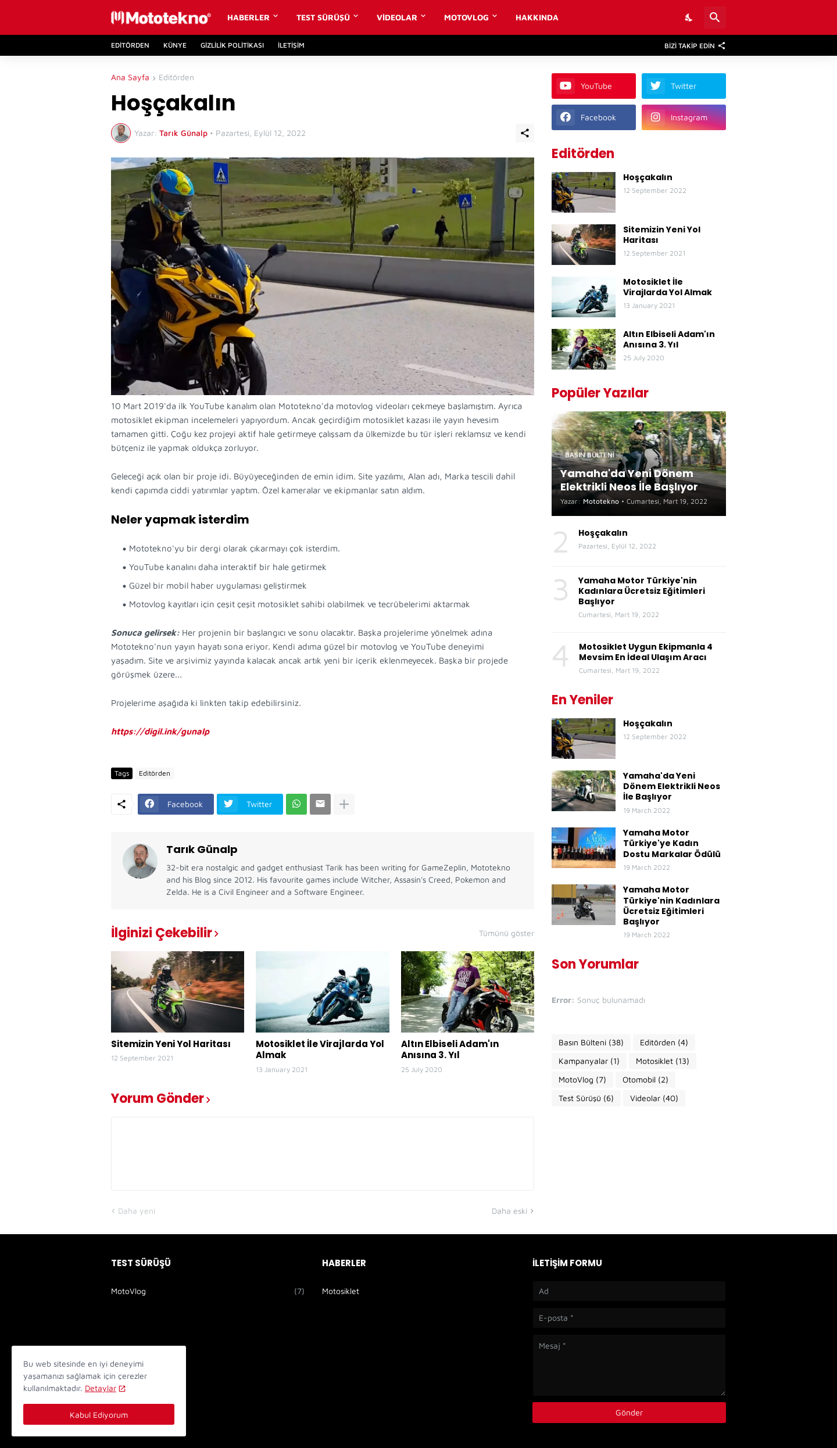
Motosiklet (662, 1061)
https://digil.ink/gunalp (160, 731)
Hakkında (537, 17)
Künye (175, 45)
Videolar (397, 17)
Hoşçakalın (648, 177)
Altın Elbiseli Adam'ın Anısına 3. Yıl (450, 1049)
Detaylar (100, 1388)
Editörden (130, 45)
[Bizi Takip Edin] (692, 45)
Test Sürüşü (323, 17)
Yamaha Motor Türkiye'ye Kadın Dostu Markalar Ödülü (672, 843)
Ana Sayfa (130, 77)
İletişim (291, 45)
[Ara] (715, 17)
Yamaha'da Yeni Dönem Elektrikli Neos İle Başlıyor (671, 786)
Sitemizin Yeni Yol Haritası (171, 1044)
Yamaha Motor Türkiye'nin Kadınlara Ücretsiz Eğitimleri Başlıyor (641, 591)
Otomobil (645, 1079)
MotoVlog (466, 17)
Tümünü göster (506, 933)
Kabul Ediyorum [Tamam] (99, 1415)
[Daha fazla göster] (344, 804)
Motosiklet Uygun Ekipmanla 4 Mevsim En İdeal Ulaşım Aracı (646, 651)
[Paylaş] (525, 133)
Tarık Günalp (202, 849)
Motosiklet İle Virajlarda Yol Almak (320, 1049)
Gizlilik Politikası (232, 45)
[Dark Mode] (689, 17)
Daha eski (509, 1211)
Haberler (248, 17)
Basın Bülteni (591, 1042)
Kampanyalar (589, 1061)
